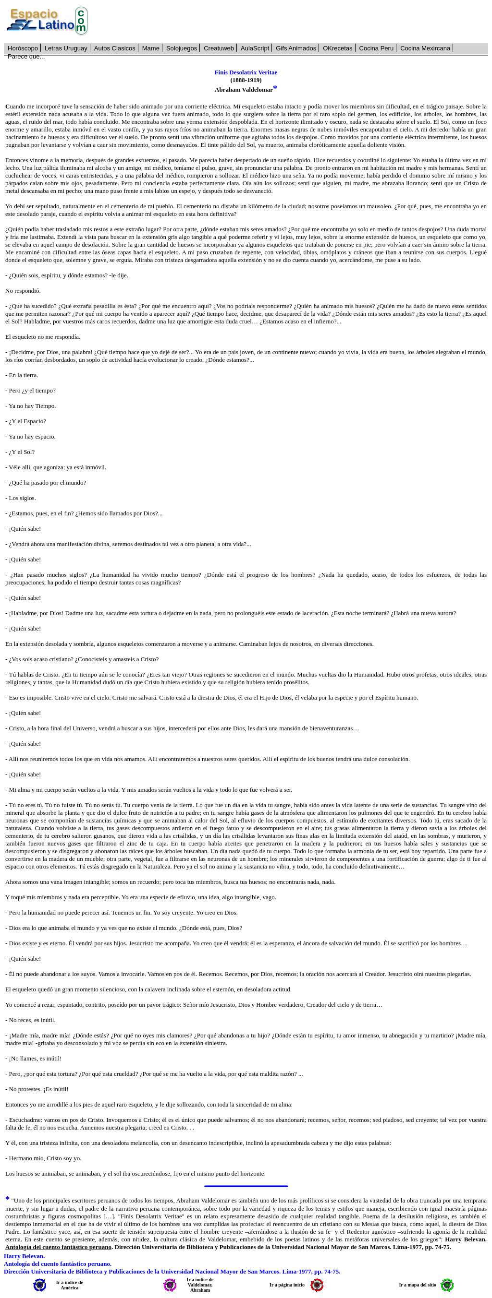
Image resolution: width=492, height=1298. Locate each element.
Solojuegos (181, 48)
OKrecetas (337, 48)
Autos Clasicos (114, 48)
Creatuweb (219, 48)
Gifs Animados (296, 48)
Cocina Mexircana (425, 48)
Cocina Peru (376, 48)
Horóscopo (23, 48)
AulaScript (255, 48)
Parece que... (26, 56)
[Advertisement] (293, 21)
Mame (151, 48)
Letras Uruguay (66, 48)
